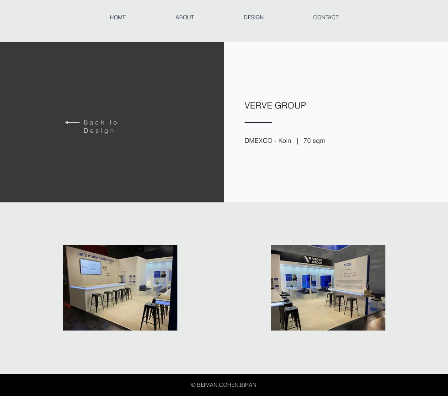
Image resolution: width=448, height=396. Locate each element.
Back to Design (101, 126)
